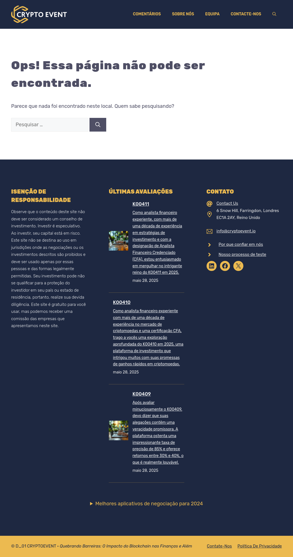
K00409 (141, 394)
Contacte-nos (246, 14)
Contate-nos (219, 546)
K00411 (140, 204)
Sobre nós (183, 14)
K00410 (121, 302)
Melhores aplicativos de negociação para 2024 (149, 504)
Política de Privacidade (260, 546)
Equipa (212, 14)
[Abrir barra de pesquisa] (274, 14)
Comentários (147, 14)
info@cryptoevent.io (236, 231)
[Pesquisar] (97, 125)
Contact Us (227, 203)
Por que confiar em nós (241, 244)
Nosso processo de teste (242, 254)
